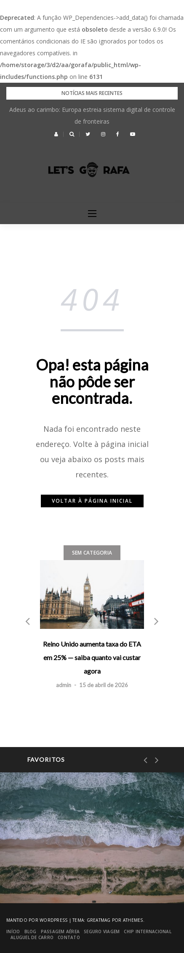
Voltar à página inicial (92, 500)
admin (63, 685)
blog (30, 931)
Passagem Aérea (60, 931)
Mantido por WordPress (36, 920)
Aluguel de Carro (32, 937)
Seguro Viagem (102, 931)
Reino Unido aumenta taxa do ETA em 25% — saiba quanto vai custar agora (92, 657)
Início (13, 931)
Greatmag (99, 920)
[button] (56, 134)
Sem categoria (92, 552)
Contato (69, 937)
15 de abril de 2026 (103, 685)
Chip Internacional (147, 931)
